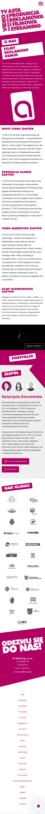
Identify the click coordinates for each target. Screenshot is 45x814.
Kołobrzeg (22, 752)
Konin (22, 758)
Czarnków (22, 706)
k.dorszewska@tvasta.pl (15, 461)
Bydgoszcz (22, 723)
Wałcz (22, 786)
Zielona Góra (22, 734)
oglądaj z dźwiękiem (33, 346)
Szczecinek (22, 775)
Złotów (22, 804)
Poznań (22, 717)
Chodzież (22, 700)
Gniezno (22, 769)
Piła (22, 694)
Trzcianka (22, 711)
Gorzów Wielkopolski (22, 781)
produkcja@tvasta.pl (22, 671)
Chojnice (22, 798)
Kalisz (22, 740)
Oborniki (23, 763)
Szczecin (22, 729)
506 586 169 (10, 469)
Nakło (22, 792)
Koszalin (22, 746)
